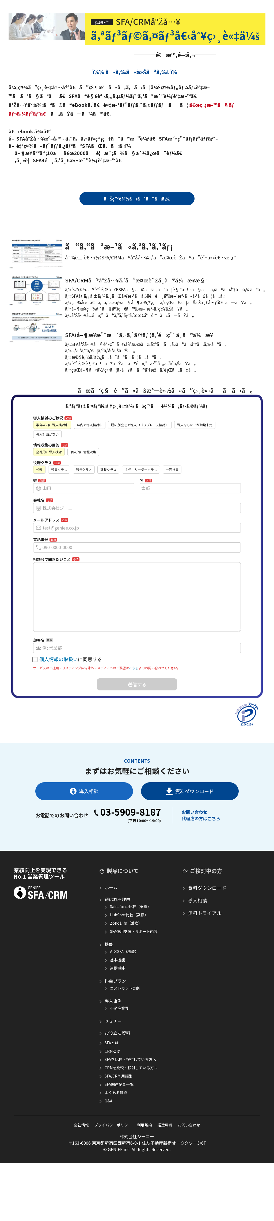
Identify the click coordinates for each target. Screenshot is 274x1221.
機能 (109, 985)
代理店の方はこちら (201, 859)
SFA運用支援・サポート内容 (134, 972)
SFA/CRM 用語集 (118, 1117)
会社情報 (81, 1166)
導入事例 (113, 1042)
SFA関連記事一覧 (119, 1125)
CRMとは (112, 1092)
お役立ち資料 (117, 1074)
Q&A (108, 1142)
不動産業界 (119, 1049)
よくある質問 (116, 1133)
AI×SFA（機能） (124, 992)
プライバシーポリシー (113, 1166)
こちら (134, 709)
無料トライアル (205, 954)
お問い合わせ (194, 853)
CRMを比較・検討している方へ (131, 1109)
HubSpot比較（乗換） (129, 956)
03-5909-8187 (127, 853)
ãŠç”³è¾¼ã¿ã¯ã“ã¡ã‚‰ (137, 198)
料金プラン (115, 1022)
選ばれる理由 (117, 940)
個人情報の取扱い (58, 700)
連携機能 (117, 1009)
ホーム (111, 928)
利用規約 (144, 1166)
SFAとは (112, 1084)
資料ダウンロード (190, 832)
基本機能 (117, 1001)
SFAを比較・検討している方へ (130, 1100)
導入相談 (84, 832)
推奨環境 (164, 1166)
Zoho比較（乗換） (126, 964)
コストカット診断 (125, 1029)
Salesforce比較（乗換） (130, 947)
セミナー (113, 1062)
